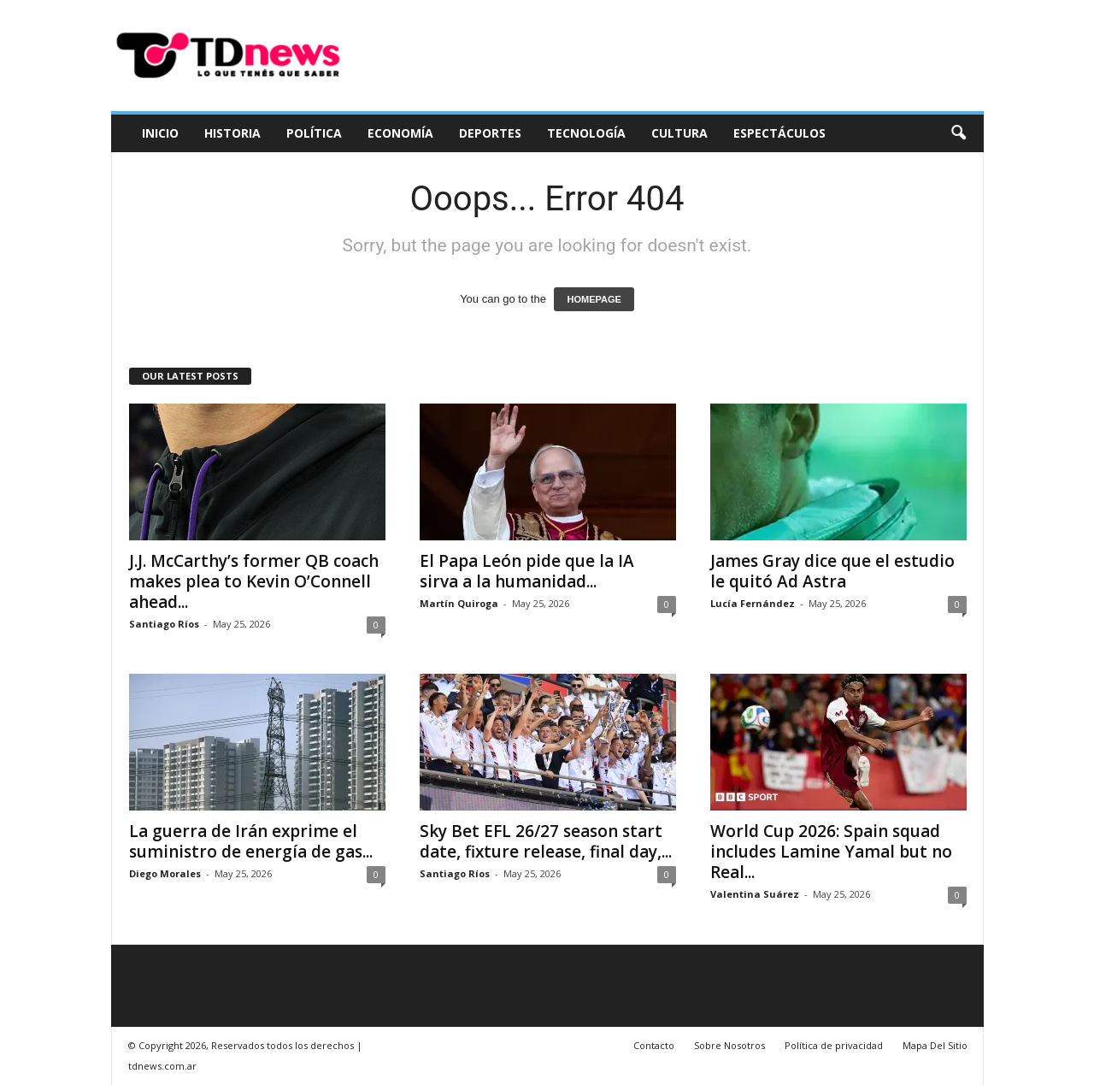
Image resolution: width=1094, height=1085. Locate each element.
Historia (232, 133)
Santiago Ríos (164, 623)
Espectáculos (779, 133)
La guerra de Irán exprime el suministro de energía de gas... (251, 841)
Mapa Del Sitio (935, 1045)
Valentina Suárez (754, 893)
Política (314, 133)
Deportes (490, 133)
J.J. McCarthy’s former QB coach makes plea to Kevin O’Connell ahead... (254, 581)
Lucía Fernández (752, 603)
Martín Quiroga (459, 603)
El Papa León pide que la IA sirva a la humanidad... (527, 571)
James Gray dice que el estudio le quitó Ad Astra (832, 571)
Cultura (679, 133)
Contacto (653, 1045)
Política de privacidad (834, 1045)
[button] (958, 133)
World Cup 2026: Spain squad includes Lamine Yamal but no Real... (831, 851)
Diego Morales (165, 873)
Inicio (160, 133)
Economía (400, 133)
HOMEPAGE (594, 299)
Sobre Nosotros (729, 1045)
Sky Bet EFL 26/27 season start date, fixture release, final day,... (546, 841)
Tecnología (586, 133)
